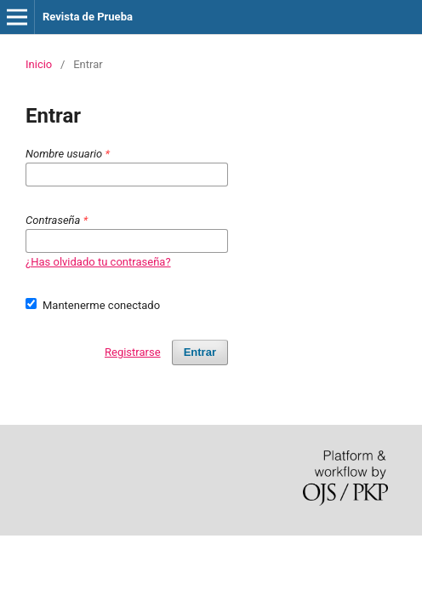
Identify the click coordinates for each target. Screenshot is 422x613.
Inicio (39, 64)
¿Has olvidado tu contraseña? (98, 261)
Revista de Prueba (88, 16)
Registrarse (133, 352)
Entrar (200, 352)
